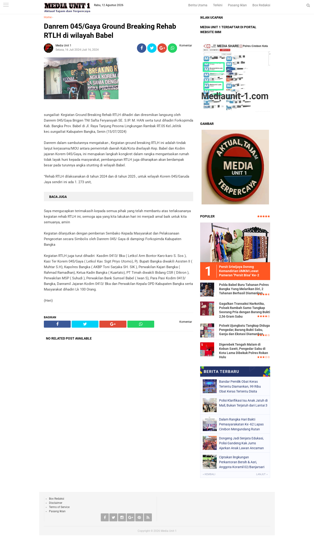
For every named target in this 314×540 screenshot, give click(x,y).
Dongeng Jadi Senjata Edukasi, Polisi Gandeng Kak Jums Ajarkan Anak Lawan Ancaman (241, 443)
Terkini (217, 5)
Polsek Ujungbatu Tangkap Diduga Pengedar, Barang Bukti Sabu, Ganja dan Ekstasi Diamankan (244, 330)
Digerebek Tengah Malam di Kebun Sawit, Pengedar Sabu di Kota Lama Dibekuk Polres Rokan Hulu (243, 351)
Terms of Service (59, 507)
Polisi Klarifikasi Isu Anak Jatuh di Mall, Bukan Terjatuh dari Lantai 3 (243, 403)
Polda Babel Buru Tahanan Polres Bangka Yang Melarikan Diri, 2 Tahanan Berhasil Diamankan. (244, 289)
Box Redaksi (261, 5)
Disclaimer (55, 503)
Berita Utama (197, 5)
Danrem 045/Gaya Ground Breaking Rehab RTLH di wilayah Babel (110, 30)
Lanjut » (262, 474)
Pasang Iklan (237, 5)
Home (48, 17)
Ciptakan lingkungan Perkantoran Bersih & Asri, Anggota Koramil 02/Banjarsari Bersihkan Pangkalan (241, 462)
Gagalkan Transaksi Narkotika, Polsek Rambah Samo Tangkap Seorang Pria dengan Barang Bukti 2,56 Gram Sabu (244, 310)
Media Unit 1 (169, 531)
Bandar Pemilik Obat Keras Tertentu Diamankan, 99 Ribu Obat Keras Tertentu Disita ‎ (240, 386)
